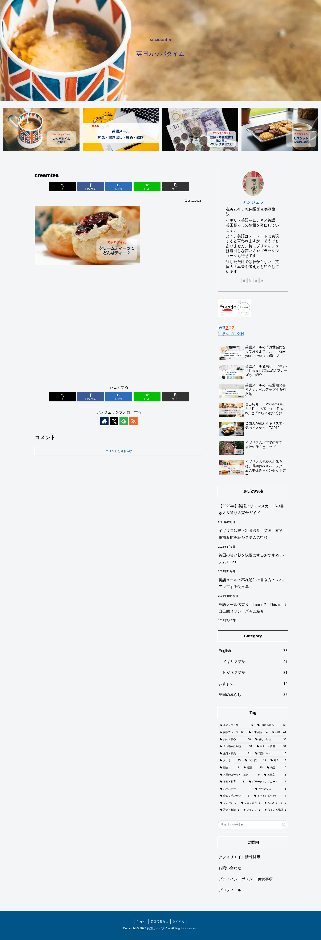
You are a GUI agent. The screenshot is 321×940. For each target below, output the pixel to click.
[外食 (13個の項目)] (278, 760)
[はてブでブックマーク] (118, 186)
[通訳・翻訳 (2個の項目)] (229, 810)
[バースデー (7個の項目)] (235, 789)
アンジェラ (253, 202)
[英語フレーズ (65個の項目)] (232, 732)
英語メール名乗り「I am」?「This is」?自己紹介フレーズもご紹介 (253, 607)
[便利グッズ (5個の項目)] (270, 789)
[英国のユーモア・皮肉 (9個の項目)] (239, 775)
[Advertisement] (119, 326)
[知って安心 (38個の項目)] (235, 739)
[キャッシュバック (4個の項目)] (270, 796)
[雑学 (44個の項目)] (279, 732)
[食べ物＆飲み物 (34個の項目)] (236, 746)
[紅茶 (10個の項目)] (253, 768)
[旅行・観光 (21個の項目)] (235, 754)
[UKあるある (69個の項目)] (272, 725)
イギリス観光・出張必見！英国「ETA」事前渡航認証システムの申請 (252, 534)
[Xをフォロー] (114, 421)
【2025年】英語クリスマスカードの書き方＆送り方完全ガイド (251, 509)
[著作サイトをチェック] (104, 421)
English (141, 921)
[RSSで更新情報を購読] (133, 421)
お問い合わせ (230, 868)
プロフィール (230, 890)
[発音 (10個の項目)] (276, 768)
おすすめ (178, 921)
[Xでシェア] (62, 186)
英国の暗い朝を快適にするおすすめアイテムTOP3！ (253, 558)
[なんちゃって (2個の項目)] (275, 803)
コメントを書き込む (119, 451)
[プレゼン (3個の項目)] (228, 803)
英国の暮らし (159, 921)
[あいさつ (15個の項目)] (230, 760)
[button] (175, 186)
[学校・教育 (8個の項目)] (232, 782)
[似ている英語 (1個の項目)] (275, 810)
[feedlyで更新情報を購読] (123, 421)
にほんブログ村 (231, 334)
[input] (253, 824)
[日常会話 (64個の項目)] (258, 732)
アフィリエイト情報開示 (239, 857)
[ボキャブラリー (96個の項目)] (236, 725)
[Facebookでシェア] (90, 186)
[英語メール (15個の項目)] (270, 754)
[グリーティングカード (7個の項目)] (267, 782)
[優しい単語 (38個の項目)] (270, 739)
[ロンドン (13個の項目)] (255, 760)
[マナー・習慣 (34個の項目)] (271, 746)
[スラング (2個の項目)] (252, 810)
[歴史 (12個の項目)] (229, 768)
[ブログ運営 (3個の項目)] (250, 803)
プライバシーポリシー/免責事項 (246, 879)
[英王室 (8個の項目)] (275, 775)
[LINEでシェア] (147, 186)
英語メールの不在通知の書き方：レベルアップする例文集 (253, 583)
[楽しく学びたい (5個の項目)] (234, 796)
